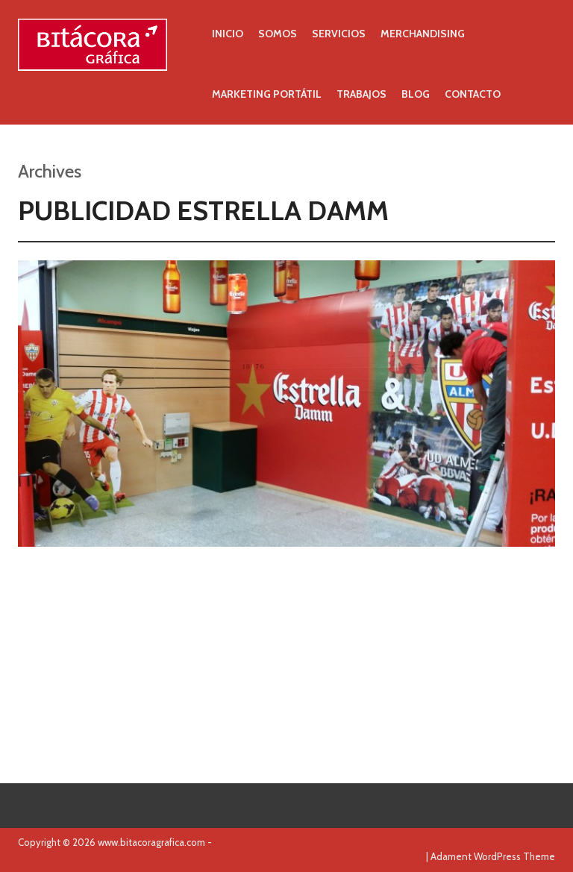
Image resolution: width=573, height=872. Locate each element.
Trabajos (361, 94)
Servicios (339, 33)
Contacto (473, 94)
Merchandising (423, 33)
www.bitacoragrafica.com (151, 842)
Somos (277, 33)
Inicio (227, 33)
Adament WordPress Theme (492, 856)
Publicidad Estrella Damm (203, 210)
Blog (415, 94)
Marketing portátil (267, 94)
